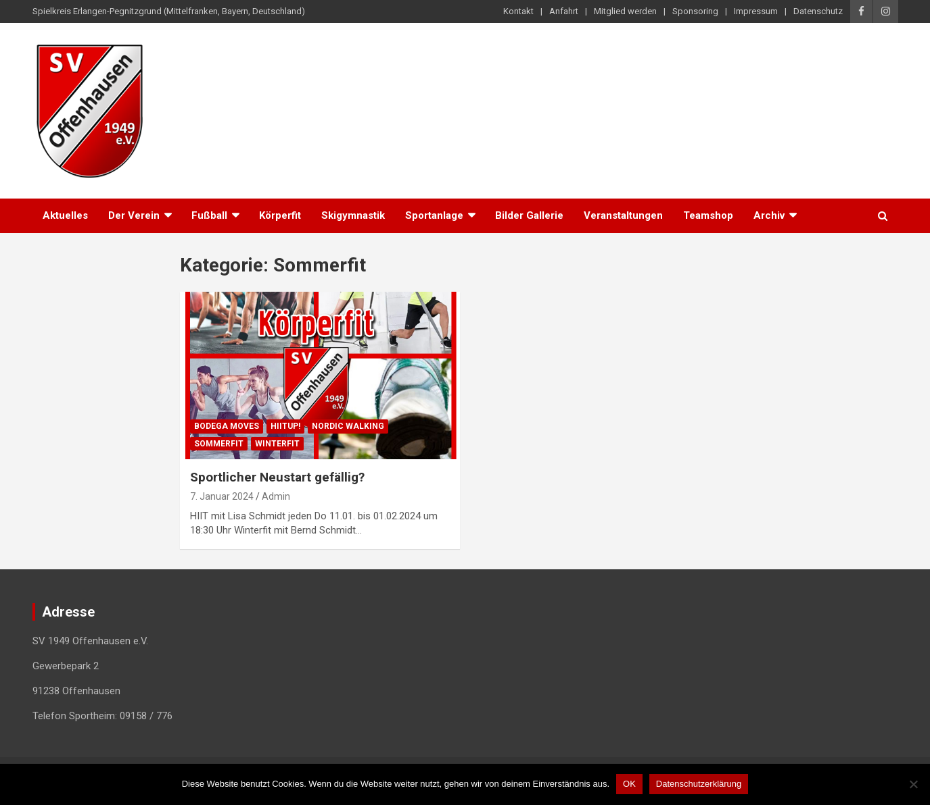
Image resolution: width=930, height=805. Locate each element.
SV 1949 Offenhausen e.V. (318, 60)
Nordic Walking (348, 426)
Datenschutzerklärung (698, 784)
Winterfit (277, 443)
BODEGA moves (226, 426)
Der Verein (134, 215)
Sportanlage (434, 215)
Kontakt (518, 11)
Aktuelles (65, 215)
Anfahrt (563, 11)
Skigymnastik (353, 215)
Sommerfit (218, 443)
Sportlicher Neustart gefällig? (277, 477)
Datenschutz (818, 11)
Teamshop (708, 215)
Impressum (756, 11)
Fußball (209, 215)
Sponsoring (695, 11)
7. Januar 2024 (222, 496)
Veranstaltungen (623, 215)
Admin (276, 496)
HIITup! (285, 426)
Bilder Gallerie (529, 215)
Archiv (769, 215)
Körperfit (280, 215)
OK (629, 784)
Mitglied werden (625, 11)
